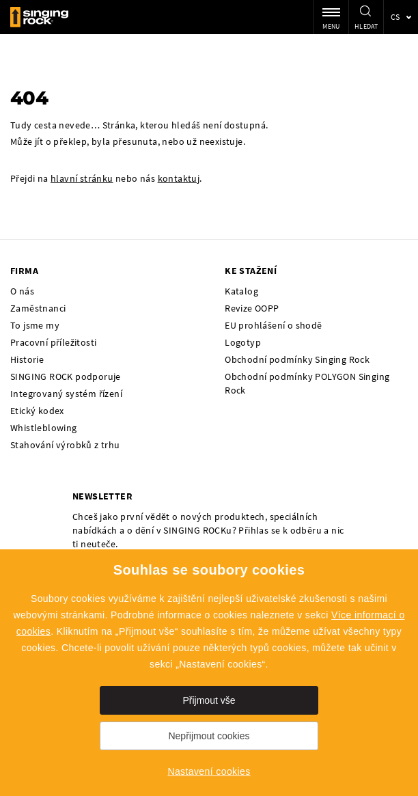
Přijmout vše (208, 700)
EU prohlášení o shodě (273, 325)
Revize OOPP (252, 308)
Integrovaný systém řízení (66, 393)
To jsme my (34, 325)
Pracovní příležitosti (53, 342)
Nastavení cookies (208, 771)
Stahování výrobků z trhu (65, 445)
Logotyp (243, 342)
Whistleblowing (43, 428)
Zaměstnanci (38, 308)
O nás (22, 291)
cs (395, 17)
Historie (27, 359)
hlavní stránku (82, 178)
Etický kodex (37, 410)
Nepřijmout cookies (208, 735)
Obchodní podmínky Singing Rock (297, 359)
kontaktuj (179, 178)
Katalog (241, 291)
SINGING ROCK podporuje (65, 376)
